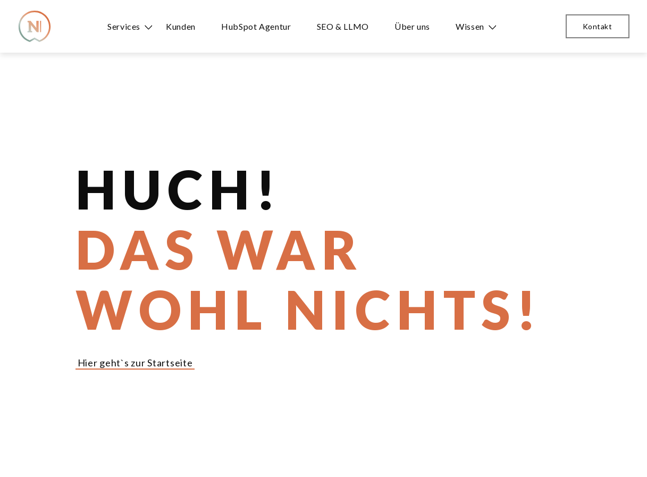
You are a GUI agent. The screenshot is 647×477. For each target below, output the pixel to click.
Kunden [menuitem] (181, 26)
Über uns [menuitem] (412, 26)
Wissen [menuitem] (470, 26)
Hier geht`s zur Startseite (135, 363)
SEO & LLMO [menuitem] (343, 26)
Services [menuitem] (123, 26)
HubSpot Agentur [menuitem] (256, 26)
